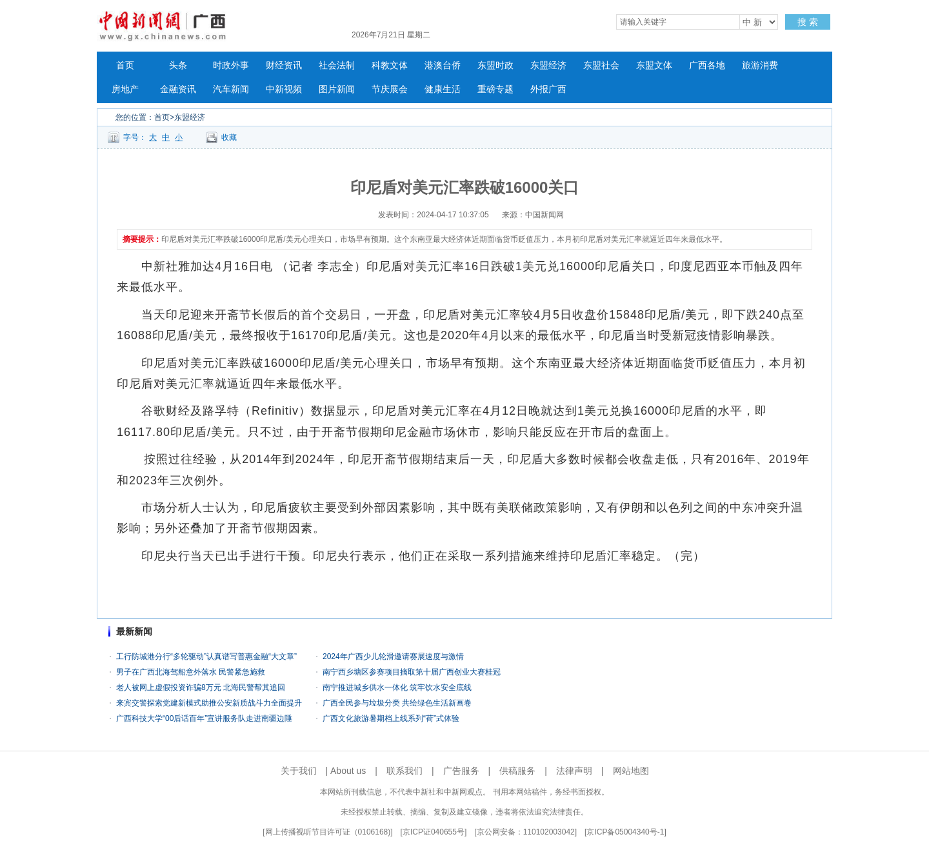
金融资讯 (178, 89)
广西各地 (707, 65)
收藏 (229, 137)
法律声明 (574, 771)
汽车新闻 (231, 89)
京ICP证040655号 (433, 831)
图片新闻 (337, 89)
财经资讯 (284, 65)
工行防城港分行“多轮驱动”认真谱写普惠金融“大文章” (206, 656)
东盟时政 (495, 65)
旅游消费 (760, 65)
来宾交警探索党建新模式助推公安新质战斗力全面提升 (209, 702)
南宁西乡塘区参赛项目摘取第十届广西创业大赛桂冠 (412, 672)
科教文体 (390, 65)
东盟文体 (654, 65)
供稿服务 (517, 771)
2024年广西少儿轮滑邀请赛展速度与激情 (393, 656)
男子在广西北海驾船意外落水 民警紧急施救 (190, 672)
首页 (125, 65)
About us (348, 771)
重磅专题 (495, 89)
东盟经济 (548, 65)
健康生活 (443, 89)
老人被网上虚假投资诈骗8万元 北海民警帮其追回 (200, 687)
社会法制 (337, 65)
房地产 (125, 89)
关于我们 (299, 771)
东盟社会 (601, 65)
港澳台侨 (443, 65)
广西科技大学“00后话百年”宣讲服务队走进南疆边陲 (204, 718)
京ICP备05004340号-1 (625, 831)
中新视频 (284, 89)
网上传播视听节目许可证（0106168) (328, 831)
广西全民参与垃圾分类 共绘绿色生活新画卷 (397, 702)
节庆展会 (390, 89)
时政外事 (231, 65)
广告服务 (461, 771)
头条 (178, 65)
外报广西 (548, 89)
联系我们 (404, 771)
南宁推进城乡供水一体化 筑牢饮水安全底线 (397, 687)
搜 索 (807, 22)
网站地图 (631, 771)
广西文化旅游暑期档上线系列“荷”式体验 (391, 718)
